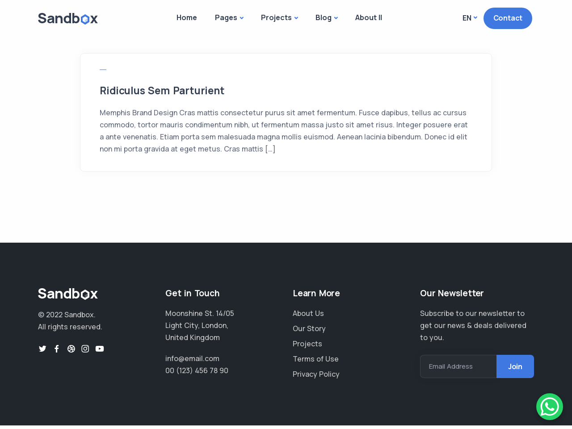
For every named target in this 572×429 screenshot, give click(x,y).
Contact (508, 18)
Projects (276, 17)
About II (368, 17)
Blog (323, 17)
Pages (226, 17)
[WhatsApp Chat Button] (549, 406)
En (467, 18)
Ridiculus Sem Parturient (173, 92)
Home (187, 17)
